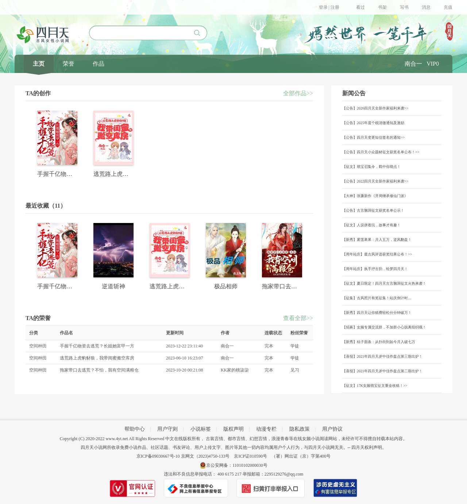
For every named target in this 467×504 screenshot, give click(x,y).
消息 (426, 7)
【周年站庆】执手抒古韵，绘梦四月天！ (375, 269)
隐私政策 (299, 429)
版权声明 (233, 429)
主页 (39, 64)
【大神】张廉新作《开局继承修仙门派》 (375, 196)
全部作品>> (298, 93)
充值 (448, 7)
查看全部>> (298, 318)
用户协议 (332, 429)
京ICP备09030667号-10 (158, 456)
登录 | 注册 (329, 7)
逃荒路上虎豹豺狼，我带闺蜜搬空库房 (97, 358)
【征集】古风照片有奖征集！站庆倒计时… (377, 298)
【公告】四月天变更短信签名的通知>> (373, 137)
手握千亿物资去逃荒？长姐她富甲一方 (97, 346)
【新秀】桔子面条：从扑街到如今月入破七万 (378, 342)
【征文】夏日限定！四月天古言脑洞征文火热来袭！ (384, 283)
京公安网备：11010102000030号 (236, 465)
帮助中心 (134, 429)
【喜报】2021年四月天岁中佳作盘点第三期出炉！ (382, 356)
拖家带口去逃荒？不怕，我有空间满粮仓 (99, 370)
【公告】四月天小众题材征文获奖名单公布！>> (380, 152)
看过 (360, 7)
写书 (404, 7)
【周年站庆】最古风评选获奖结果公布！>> (377, 254)
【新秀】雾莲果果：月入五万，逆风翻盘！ (377, 240)
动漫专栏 (266, 429)
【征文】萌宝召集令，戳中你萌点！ (371, 167)
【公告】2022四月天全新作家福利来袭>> (375, 181)
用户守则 (167, 429)
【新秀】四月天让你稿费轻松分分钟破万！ (377, 313)
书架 (382, 7)
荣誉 (68, 64)
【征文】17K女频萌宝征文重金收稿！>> (375, 386)
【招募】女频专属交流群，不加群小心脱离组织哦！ (384, 327)
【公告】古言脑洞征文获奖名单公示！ (373, 210)
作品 (98, 64)
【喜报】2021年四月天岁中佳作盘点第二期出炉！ (382, 371)
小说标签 (200, 429)
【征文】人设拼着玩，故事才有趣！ (371, 225)
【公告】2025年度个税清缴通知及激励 (373, 123)
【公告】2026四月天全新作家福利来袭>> (375, 108)
